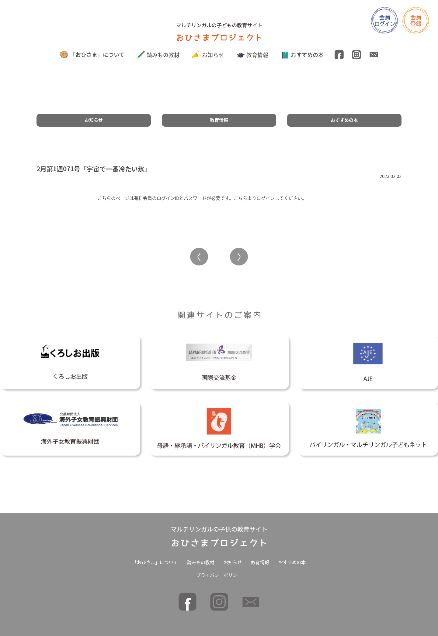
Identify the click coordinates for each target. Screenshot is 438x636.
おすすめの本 (302, 55)
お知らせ (208, 55)
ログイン (265, 198)
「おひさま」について (91, 54)
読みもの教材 (158, 55)
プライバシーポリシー (219, 575)
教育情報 (252, 55)
